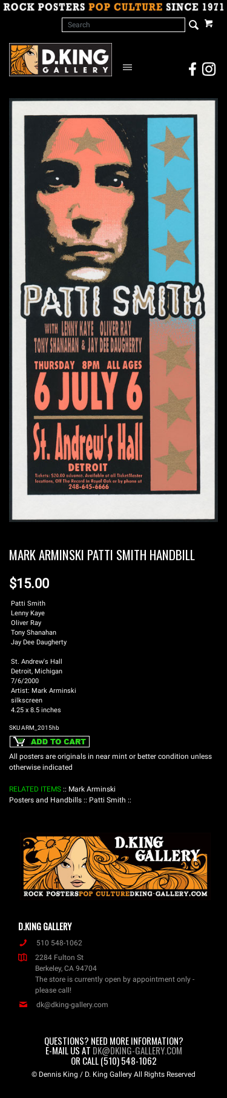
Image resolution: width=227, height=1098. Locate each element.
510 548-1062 (50, 943)
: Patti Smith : (107, 800)
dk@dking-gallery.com (63, 1004)
